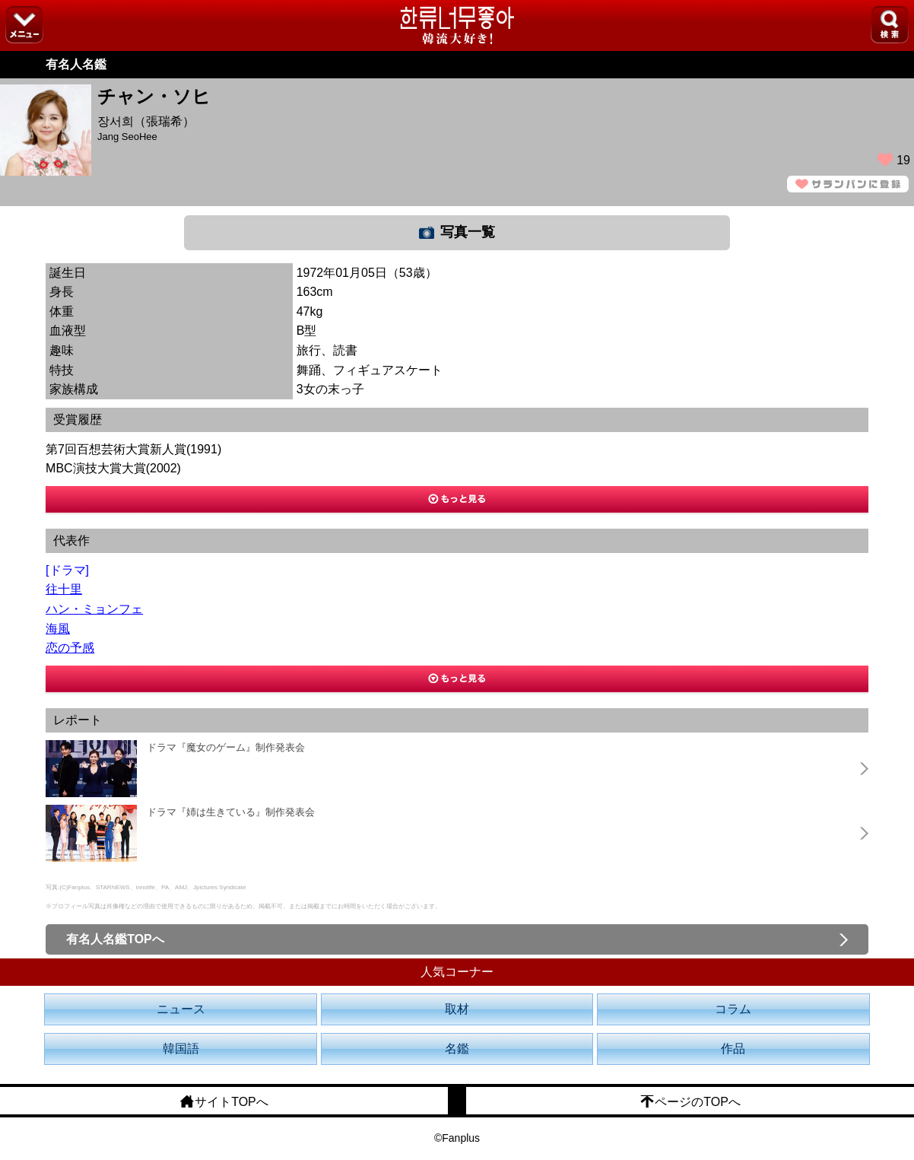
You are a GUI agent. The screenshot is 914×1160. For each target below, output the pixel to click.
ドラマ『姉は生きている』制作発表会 (231, 812)
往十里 (64, 589)
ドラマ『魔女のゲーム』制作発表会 (226, 747)
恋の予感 (70, 647)
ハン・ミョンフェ (94, 608)
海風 (58, 628)
